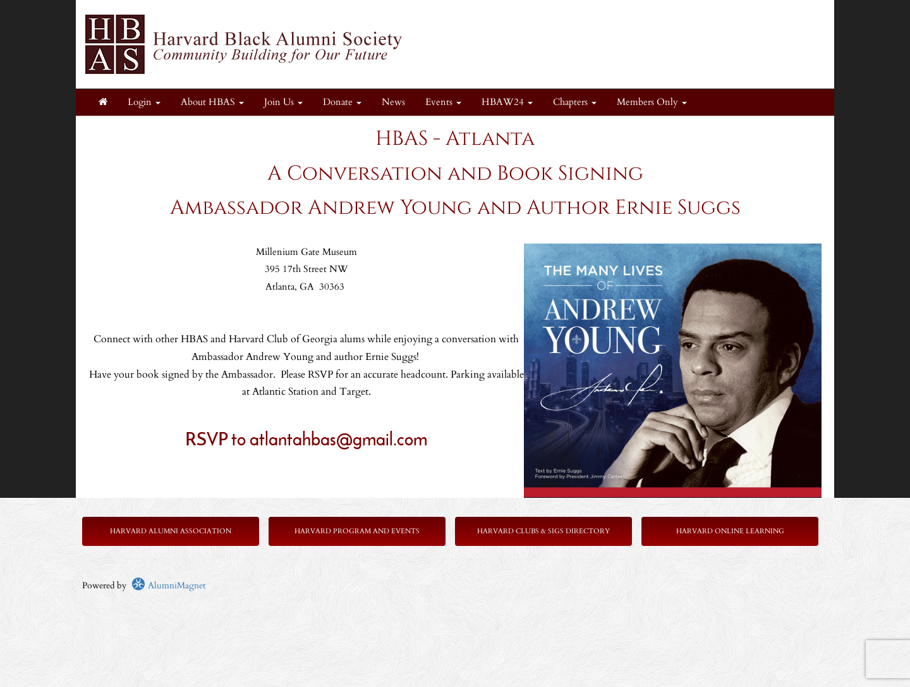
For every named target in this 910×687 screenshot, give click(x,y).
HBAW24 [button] (507, 102)
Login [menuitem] (144, 102)
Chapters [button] (575, 102)
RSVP (208, 441)
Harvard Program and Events (357, 531)
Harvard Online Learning (730, 531)
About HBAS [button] (212, 102)
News (393, 102)
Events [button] (443, 102)
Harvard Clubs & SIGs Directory (543, 531)
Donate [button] (342, 102)
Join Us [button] (283, 102)
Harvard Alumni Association (170, 531)
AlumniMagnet (168, 585)
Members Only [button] (652, 102)
